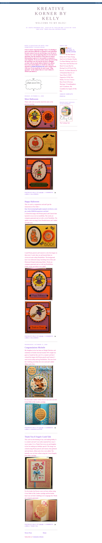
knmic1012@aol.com (38, 66)
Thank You (34, 526)
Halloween (34, 194)
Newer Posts (28, 533)
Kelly (69, 48)
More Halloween (31, 99)
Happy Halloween (32, 202)
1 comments (49, 192)
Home (44, 533)
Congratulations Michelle (35, 347)
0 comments (49, 336)
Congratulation (36, 429)
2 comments (49, 524)
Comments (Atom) (38, 537)
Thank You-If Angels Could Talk (38, 437)
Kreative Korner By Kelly (51, 13)
